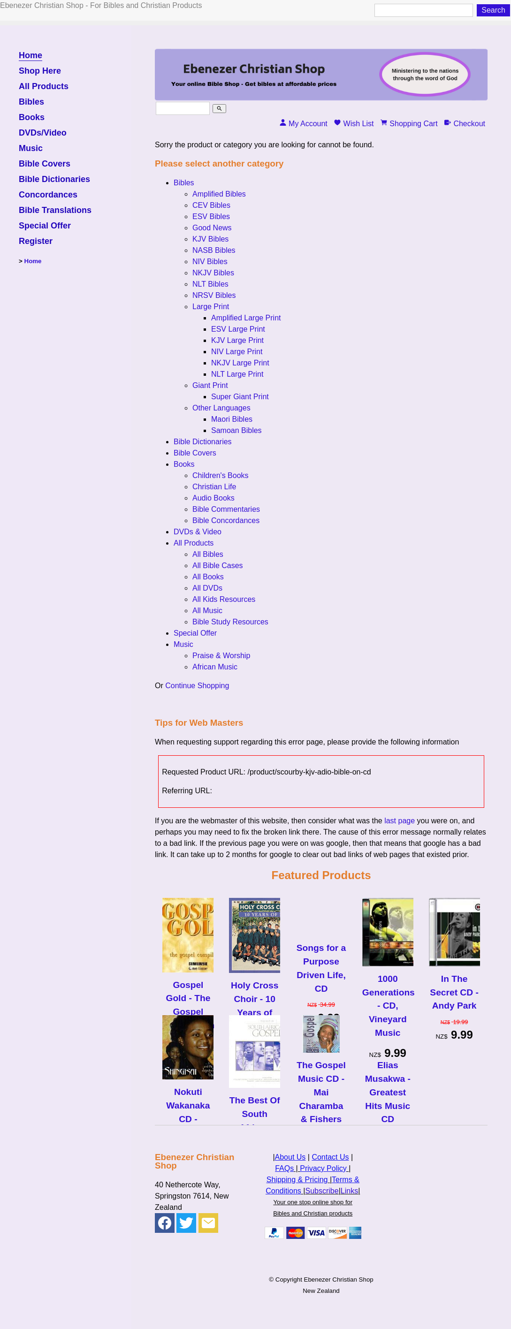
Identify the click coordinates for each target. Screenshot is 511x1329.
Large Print (210, 307)
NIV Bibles (210, 262)
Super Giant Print (240, 397)
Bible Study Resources (230, 622)
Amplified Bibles (219, 194)
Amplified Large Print (246, 318)
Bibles (31, 102)
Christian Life (214, 487)
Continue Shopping (197, 686)
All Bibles (207, 554)
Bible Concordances (225, 520)
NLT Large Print (237, 374)
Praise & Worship (221, 656)
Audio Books (213, 498)
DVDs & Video (197, 532)
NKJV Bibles (213, 273)
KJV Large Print (237, 340)
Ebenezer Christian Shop (339, 1279)
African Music (214, 667)
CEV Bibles (211, 205)
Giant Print (210, 385)
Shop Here (40, 71)
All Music (207, 611)
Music (31, 148)
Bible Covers (44, 163)
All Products (44, 86)
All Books (208, 577)
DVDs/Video (43, 133)
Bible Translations (55, 210)
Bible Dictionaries (54, 179)
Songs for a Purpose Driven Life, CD (321, 968)
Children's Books (220, 475)
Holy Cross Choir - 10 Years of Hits (254, 1005)
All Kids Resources (223, 599)
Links (349, 1191)
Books (32, 117)
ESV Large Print (238, 329)
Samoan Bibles (236, 430)
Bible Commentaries (226, 509)
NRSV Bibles (214, 295)
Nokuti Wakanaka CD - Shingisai (188, 1112)
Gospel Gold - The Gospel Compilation (188, 1005)
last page (399, 821)
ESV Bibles (211, 216)
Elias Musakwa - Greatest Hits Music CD (388, 1092)
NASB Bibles (214, 250)
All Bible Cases (217, 566)
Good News (212, 228)
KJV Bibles (210, 239)
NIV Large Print (236, 352)
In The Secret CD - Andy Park (454, 992)
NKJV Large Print (240, 363)
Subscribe (321, 1191)
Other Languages (221, 408)
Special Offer (45, 225)
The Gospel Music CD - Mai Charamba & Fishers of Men (321, 1099)
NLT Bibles (210, 284)
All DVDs (207, 588)
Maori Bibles (231, 419)
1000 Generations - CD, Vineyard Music (387, 1006)
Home (30, 55)
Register (36, 241)
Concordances (48, 194)
